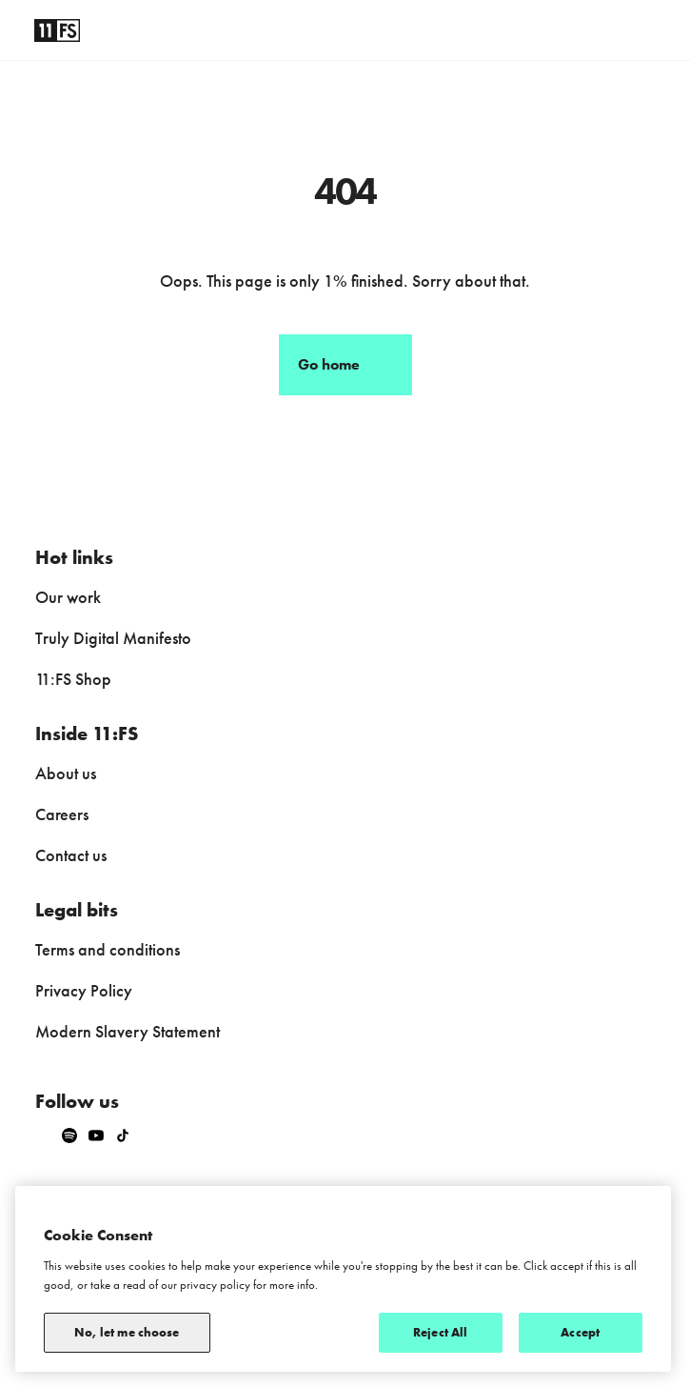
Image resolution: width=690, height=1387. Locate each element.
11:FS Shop (73, 679)
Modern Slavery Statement (127, 1031)
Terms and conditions (107, 949)
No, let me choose (126, 1332)
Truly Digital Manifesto (113, 638)
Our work (68, 597)
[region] (343, 1279)
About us (65, 773)
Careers (62, 814)
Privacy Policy (83, 990)
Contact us (71, 855)
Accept (580, 1332)
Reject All (440, 1332)
